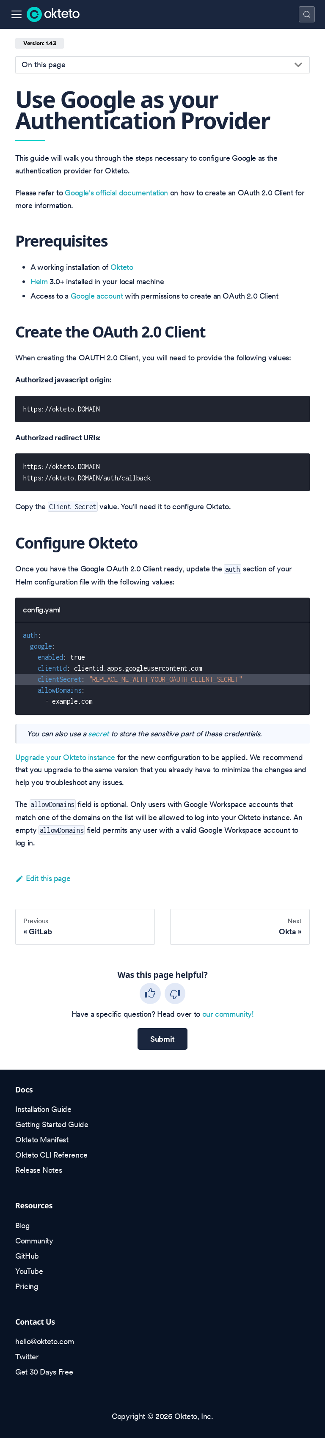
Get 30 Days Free (44, 1372)
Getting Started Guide (51, 1124)
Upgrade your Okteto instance (65, 757)
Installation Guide (43, 1109)
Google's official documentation (116, 193)
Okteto (121, 267)
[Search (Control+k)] (307, 14)
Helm (39, 281)
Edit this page (42, 878)
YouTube (29, 1271)
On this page (44, 64)
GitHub (27, 1256)
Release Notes (38, 1170)
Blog (22, 1225)
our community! (228, 1014)
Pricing (26, 1286)
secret (98, 733)
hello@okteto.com (44, 1341)
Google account (97, 296)
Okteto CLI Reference (51, 1155)
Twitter (27, 1356)
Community (34, 1241)
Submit (162, 1039)
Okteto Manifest (42, 1139)
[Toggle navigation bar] (16, 14)
